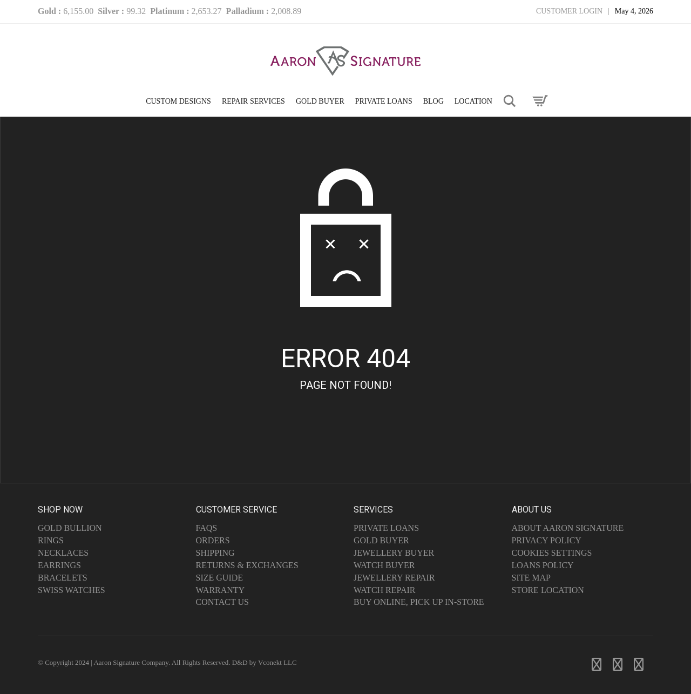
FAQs (207, 528)
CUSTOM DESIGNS (178, 101)
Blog (433, 101)
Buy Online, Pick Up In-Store (419, 602)
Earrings (59, 565)
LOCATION (473, 101)
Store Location (548, 590)
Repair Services (253, 101)
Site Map (531, 577)
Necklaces (63, 552)
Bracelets (62, 577)
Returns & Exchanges (247, 565)
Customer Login (569, 11)
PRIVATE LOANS (383, 101)
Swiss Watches (71, 590)
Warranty (220, 590)
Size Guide (219, 577)
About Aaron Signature (568, 528)
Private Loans (386, 528)
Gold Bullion (70, 528)
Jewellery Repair (394, 577)
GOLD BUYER (320, 101)
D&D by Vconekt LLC (264, 662)
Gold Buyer (381, 540)
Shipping (215, 552)
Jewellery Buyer (394, 552)
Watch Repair (385, 590)
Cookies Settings (552, 552)
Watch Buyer (384, 565)
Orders (213, 540)
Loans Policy (543, 565)
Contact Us (222, 602)
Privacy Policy (546, 540)
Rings (51, 540)
